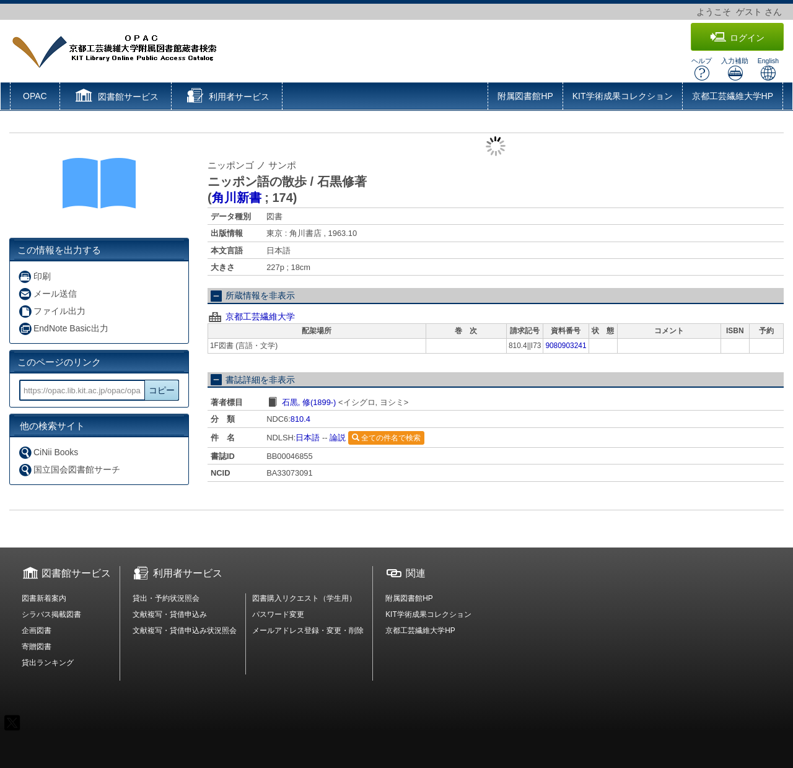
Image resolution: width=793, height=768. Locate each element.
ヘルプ (701, 69)
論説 (338, 437)
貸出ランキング (48, 662)
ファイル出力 (51, 311)
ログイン (737, 37)
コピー (162, 390)
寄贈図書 (36, 646)
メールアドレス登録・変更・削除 (308, 630)
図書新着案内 (44, 598)
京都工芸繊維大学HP (732, 96)
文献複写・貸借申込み (170, 614)
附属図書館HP (525, 96)
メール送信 (47, 293)
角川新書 (236, 197)
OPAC (35, 96)
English (768, 69)
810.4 (300, 419)
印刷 (34, 276)
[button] (115, 97)
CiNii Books (48, 452)
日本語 (308, 437)
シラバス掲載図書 (51, 614)
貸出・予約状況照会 (166, 598)
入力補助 (734, 69)
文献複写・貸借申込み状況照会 (185, 630)
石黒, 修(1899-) (309, 402)
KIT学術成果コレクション (622, 96)
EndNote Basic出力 (63, 328)
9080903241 (565, 345)
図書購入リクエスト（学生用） (304, 598)
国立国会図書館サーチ (69, 469)
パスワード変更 (278, 614)
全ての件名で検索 (386, 438)
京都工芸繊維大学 (260, 316)
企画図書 (36, 630)
